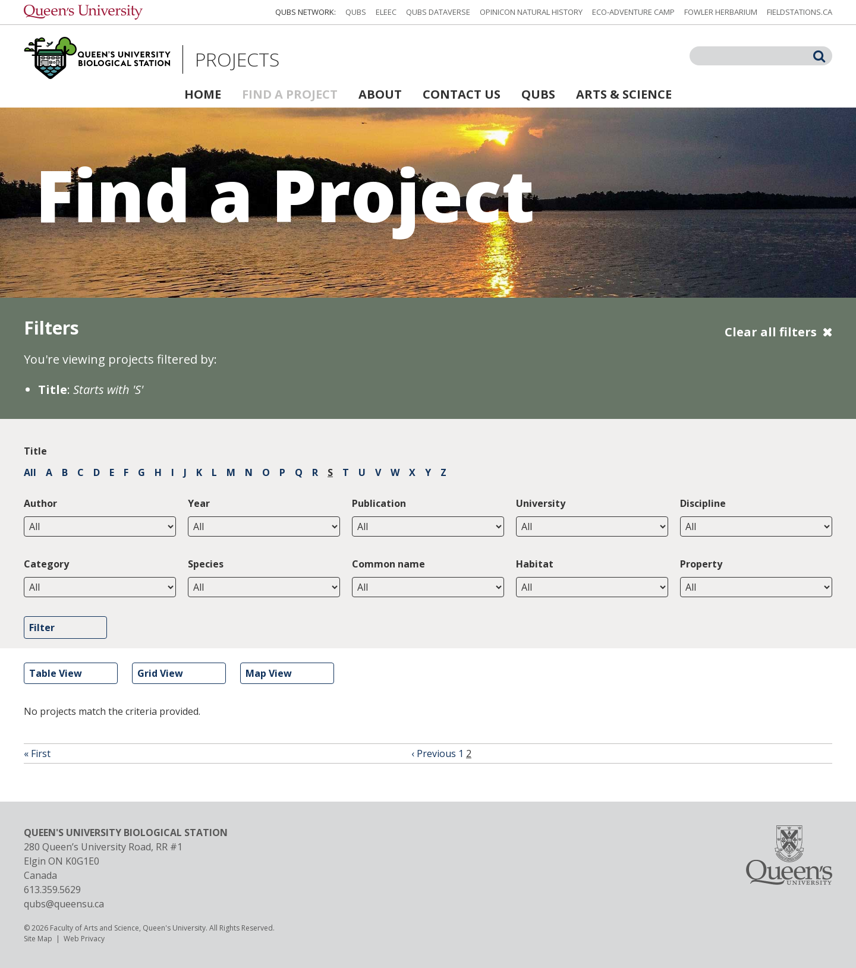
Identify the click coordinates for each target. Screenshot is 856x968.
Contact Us (462, 94)
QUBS (355, 12)
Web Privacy (84, 939)
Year (199, 503)
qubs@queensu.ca (64, 903)
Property (701, 563)
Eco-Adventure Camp (633, 12)
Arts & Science (624, 94)
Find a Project (290, 94)
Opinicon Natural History (531, 12)
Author (40, 503)
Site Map (38, 939)
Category (46, 563)
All (30, 472)
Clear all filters (771, 332)
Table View (55, 673)
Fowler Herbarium (720, 12)
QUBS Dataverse (438, 12)
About (380, 94)
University (540, 503)
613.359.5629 (52, 889)
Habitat (534, 563)
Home (202, 94)
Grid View (160, 673)
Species (206, 563)
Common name (388, 563)
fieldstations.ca (799, 12)
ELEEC (386, 12)
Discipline (703, 503)
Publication (379, 503)
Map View (269, 673)
